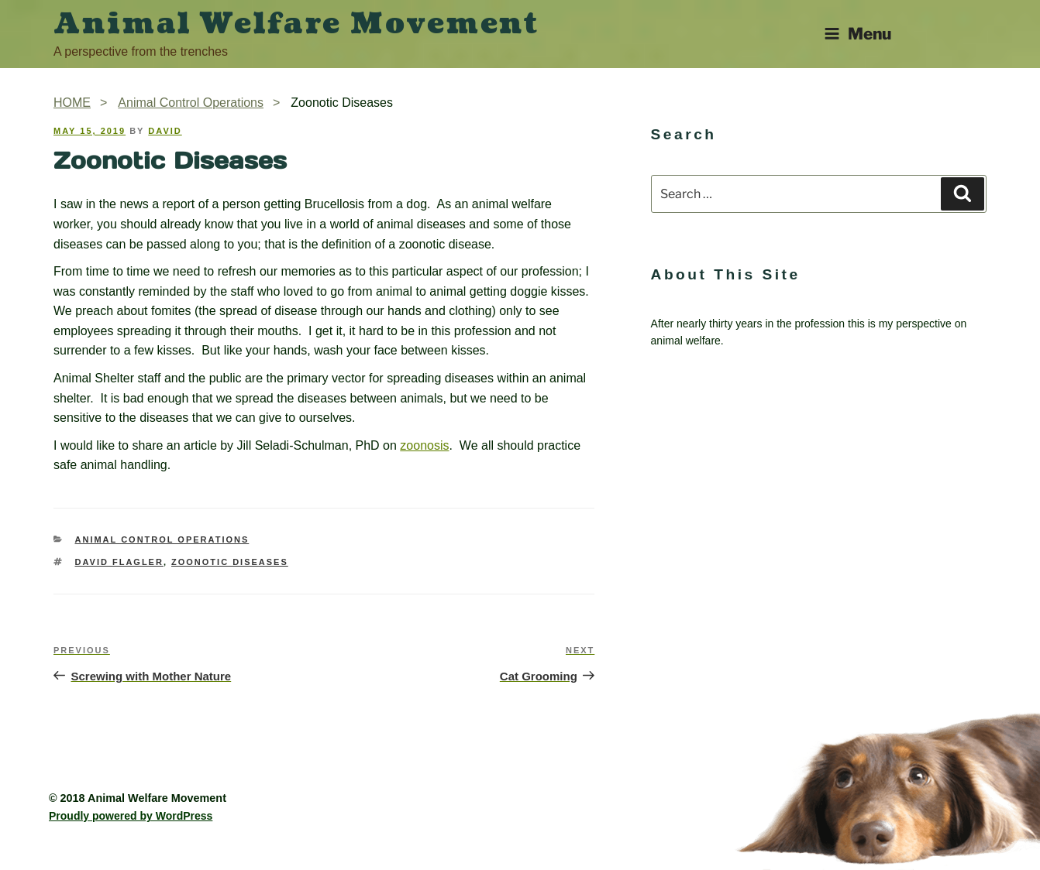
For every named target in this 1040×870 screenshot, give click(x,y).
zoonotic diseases (229, 562)
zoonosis (424, 445)
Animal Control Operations (162, 539)
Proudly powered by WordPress (130, 816)
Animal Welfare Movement (296, 24)
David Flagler (119, 562)
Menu (857, 33)
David (164, 130)
